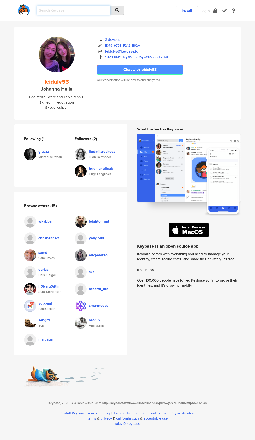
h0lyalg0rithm (50, 286)
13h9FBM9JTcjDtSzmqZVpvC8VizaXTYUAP (137, 57)
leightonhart (99, 221)
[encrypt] (215, 11)
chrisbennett (48, 238)
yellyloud (96, 238)
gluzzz (43, 151)
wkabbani (46, 221)
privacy (106, 418)
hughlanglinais (101, 168)
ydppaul (45, 303)
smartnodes (98, 305)
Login (205, 10)
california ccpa (127, 418)
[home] (24, 8)
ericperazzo (98, 255)
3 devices (112, 39)
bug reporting (150, 413)
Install (187, 10)
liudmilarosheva (102, 151)
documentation (125, 413)
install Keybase (73, 413)
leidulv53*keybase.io (121, 51)
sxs (91, 272)
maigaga (45, 339)
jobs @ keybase (127, 423)
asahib (94, 320)
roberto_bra (98, 288)
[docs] (233, 11)
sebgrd (44, 320)
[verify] (224, 11)
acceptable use (156, 418)
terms (91, 418)
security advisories (179, 413)
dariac (43, 269)
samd (42, 252)
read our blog (99, 413)
